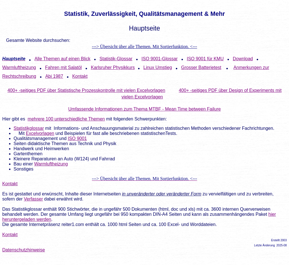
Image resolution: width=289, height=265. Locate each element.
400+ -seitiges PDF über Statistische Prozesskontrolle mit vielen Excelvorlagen (86, 90)
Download (243, 58)
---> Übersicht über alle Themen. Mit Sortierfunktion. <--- (144, 46)
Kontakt (9, 183)
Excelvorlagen (40, 133)
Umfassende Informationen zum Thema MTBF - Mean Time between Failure (144, 109)
